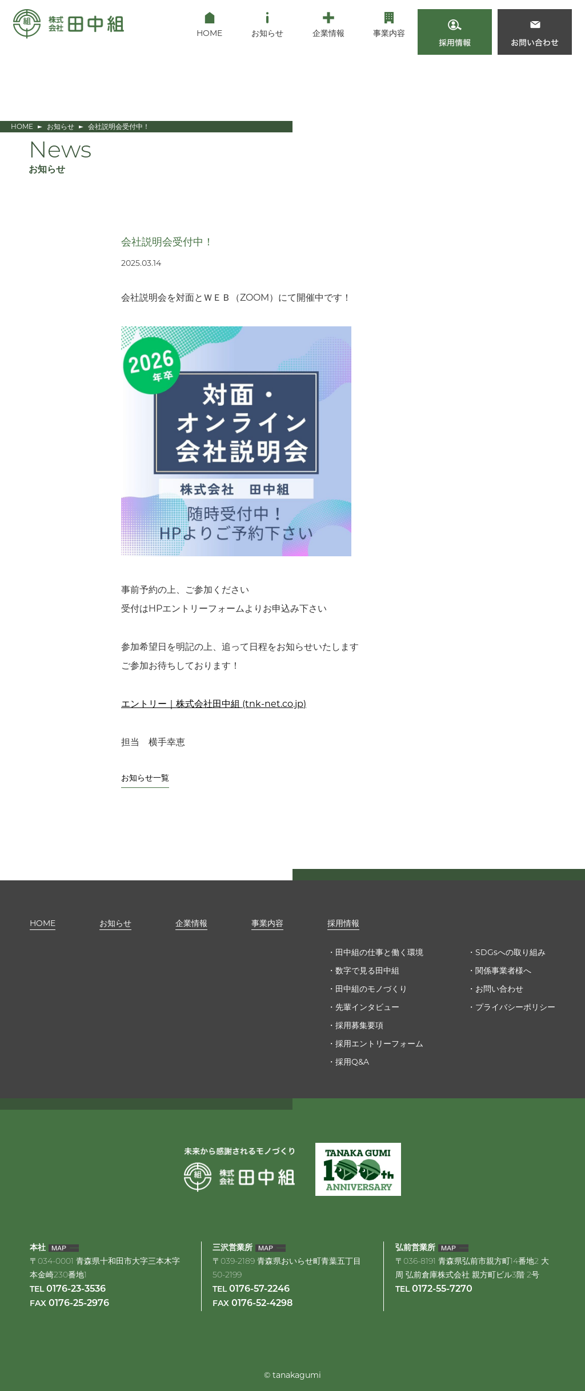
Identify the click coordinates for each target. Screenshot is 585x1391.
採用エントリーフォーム (379, 1043)
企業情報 (191, 923)
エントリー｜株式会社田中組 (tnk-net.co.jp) (213, 703)
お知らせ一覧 (145, 778)
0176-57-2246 (259, 1289)
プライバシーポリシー (515, 1007)
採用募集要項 (359, 1025)
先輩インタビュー (367, 1007)
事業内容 (267, 923)
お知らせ (60, 126)
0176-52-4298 (261, 1303)
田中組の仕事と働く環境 (379, 952)
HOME (22, 126)
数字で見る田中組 (367, 970)
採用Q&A (352, 1062)
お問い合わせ (499, 989)
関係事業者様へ (503, 970)
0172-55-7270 (442, 1289)
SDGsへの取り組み (510, 952)
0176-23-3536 (76, 1289)
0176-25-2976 (79, 1303)
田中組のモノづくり (371, 989)
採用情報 (343, 923)
